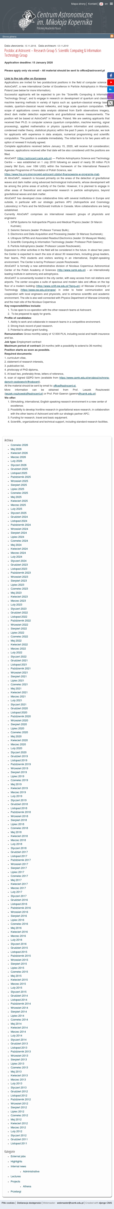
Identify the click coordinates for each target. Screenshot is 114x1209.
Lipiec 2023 (17, 585)
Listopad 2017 (19, 856)
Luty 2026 (16, 461)
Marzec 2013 (18, 1079)
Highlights (16, 1161)
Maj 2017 (16, 880)
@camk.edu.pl (86, 393)
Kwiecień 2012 (19, 1123)
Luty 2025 (16, 509)
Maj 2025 (16, 497)
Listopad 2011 (19, 1143)
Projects (15, 1181)
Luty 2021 (16, 700)
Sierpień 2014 (19, 1012)
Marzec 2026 (18, 457)
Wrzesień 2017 (19, 864)
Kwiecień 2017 (19, 884)
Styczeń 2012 (19, 1135)
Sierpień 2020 (19, 724)
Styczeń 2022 (19, 656)
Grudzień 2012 (19, 1091)
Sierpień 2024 (19, 533)
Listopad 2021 (19, 664)
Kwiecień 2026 (19, 453)
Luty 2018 (16, 844)
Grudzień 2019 (19, 756)
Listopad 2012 (19, 1095)
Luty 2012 (16, 1131)
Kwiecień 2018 (19, 836)
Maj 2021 (16, 688)
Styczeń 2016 (19, 944)
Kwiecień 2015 (19, 980)
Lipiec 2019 (17, 776)
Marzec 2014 (18, 1032)
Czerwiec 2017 (19, 876)
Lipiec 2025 (17, 489)
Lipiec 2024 (17, 537)
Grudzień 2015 (19, 948)
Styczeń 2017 (19, 896)
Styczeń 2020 (19, 752)
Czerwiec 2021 (19, 684)
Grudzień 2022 (19, 612)
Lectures (16, 1176)
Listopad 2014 (19, 1000)
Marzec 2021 (18, 696)
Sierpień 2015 (19, 964)
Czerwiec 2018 (19, 828)
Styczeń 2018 (19, 848)
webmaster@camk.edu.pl (70, 1203)
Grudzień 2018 (19, 804)
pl (101, 4)
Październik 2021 (21, 668)
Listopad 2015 (19, 952)
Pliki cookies (8, 1203)
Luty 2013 (16, 1083)
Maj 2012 (16, 1119)
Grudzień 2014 (19, 996)
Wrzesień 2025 (19, 481)
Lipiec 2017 (17, 872)
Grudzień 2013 (19, 1043)
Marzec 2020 (18, 744)
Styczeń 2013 (19, 1087)
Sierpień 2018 (19, 820)
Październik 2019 (21, 764)
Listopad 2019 (19, 760)
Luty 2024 (16, 557)
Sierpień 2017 (19, 868)
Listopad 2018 (19, 808)
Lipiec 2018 (17, 824)
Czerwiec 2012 (19, 1115)
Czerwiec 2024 (19, 541)
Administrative (31, 1171)
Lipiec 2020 (17, 728)
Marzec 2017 (18, 888)
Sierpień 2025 (19, 485)
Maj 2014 (16, 1024)
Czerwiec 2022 (19, 636)
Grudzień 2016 (19, 900)
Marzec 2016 (18, 936)
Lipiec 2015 (17, 968)
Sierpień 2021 (19, 676)
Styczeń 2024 (19, 561)
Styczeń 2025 (19, 513)
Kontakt (92, 4)
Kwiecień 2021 (19, 692)
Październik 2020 (21, 716)
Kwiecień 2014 (19, 1027)
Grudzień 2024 (19, 517)
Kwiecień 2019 (19, 788)
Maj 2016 (16, 928)
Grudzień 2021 (19, 660)
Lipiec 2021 (17, 680)
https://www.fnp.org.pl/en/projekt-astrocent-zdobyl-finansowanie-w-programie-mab (52, 174)
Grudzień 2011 (19, 1139)
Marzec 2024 (18, 553)
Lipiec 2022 (17, 633)
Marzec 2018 (18, 840)
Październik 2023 (21, 573)
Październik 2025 (21, 477)
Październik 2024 (21, 525)
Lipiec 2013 (17, 1063)
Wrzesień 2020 (19, 720)
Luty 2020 (16, 748)
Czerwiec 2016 (19, 924)
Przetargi (16, 1191)
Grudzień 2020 (19, 708)
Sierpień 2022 (19, 628)
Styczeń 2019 (19, 800)
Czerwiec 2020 (19, 732)
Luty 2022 (16, 652)
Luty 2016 (16, 940)
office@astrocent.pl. (64, 386)
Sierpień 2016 (19, 916)
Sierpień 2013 (19, 1059)
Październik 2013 (21, 1051)
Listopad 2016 (19, 904)
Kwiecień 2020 (19, 740)
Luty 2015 (16, 988)
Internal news (18, 1166)
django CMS (105, 1203)
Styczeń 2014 (19, 1040)
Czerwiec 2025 (19, 493)
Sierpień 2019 (19, 772)
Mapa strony (78, 4)
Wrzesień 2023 (19, 577)
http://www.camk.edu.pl (71, 270)
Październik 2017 (21, 860)
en (106, 4)
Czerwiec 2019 (19, 780)
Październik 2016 (21, 908)
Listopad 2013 (19, 1048)
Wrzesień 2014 (19, 1008)
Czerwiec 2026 (19, 445)
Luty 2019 (16, 796)
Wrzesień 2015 (19, 960)
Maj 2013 (16, 1071)
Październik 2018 (21, 812)
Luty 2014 (16, 1035)
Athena (27, 1186)
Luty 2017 (16, 892)
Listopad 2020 (19, 712)
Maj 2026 (16, 449)
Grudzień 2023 (19, 565)
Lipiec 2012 (17, 1111)
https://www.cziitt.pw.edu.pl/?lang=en (58, 286)
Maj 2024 (16, 545)
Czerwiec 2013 (19, 1067)
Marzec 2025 (18, 505)
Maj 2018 (16, 832)
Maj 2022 (16, 640)
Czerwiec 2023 (19, 589)
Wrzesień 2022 (19, 625)
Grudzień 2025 (19, 469)
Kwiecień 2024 (19, 549)
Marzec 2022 (18, 648)
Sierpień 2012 (19, 1107)
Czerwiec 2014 (19, 1019)
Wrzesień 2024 (19, 529)
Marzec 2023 (18, 601)
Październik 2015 (21, 956)
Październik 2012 (21, 1099)
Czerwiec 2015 (19, 972)
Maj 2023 (16, 593)
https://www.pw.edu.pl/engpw (38, 290)
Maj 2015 (16, 976)
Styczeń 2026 (19, 465)
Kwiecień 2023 (19, 596)
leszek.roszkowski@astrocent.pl (23, 393)
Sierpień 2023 (19, 581)
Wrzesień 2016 (19, 912)
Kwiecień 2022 (19, 644)
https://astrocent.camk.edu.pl (34, 158)
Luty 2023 (16, 604)
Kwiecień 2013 (19, 1075)
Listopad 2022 (19, 617)
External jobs (18, 1156)
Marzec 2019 (18, 792)
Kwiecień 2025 (19, 501)
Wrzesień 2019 (19, 768)
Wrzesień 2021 (19, 672)
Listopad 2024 (19, 521)
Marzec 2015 (18, 984)
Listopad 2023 (19, 569)
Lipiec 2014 (17, 1016)
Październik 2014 (21, 1004)
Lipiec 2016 (17, 920)
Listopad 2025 (19, 473)
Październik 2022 (21, 620)
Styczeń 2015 (19, 992)
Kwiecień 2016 (19, 932)
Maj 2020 (16, 736)
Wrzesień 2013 (19, 1055)
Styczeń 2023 (19, 609)
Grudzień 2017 (19, 852)
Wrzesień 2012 (19, 1103)
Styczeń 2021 (19, 704)
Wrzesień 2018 (19, 816)
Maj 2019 (16, 784)
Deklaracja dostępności (29, 1203)
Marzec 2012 (18, 1127)
